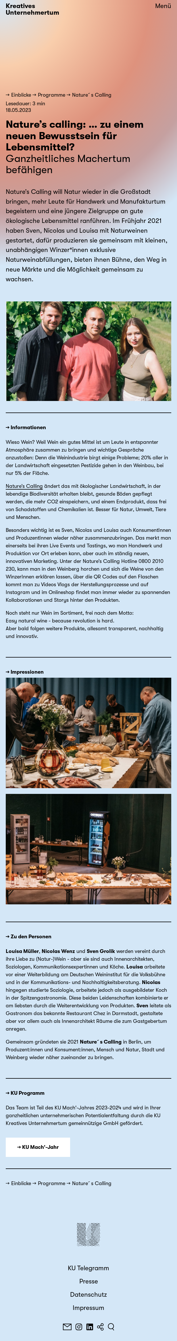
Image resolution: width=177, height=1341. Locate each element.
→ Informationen (26, 427)
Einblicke (21, 95)
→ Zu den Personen (28, 936)
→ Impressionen (25, 672)
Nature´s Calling (91, 95)
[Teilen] (100, 1327)
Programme (51, 95)
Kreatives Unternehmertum (32, 9)
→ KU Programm (25, 1093)
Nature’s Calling (24, 486)
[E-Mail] (67, 1326)
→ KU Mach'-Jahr (38, 1147)
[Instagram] (78, 1326)
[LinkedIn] (89, 1326)
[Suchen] (111, 1327)
